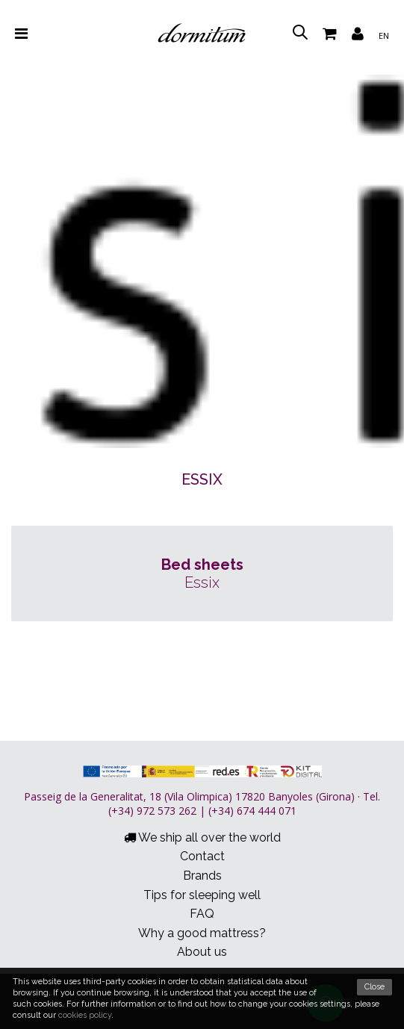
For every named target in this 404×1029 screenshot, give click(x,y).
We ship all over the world (202, 837)
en (384, 35)
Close (374, 987)
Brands (202, 875)
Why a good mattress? (202, 933)
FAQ (202, 914)
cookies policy (84, 1015)
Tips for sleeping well (202, 895)
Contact (202, 856)
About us (202, 952)
